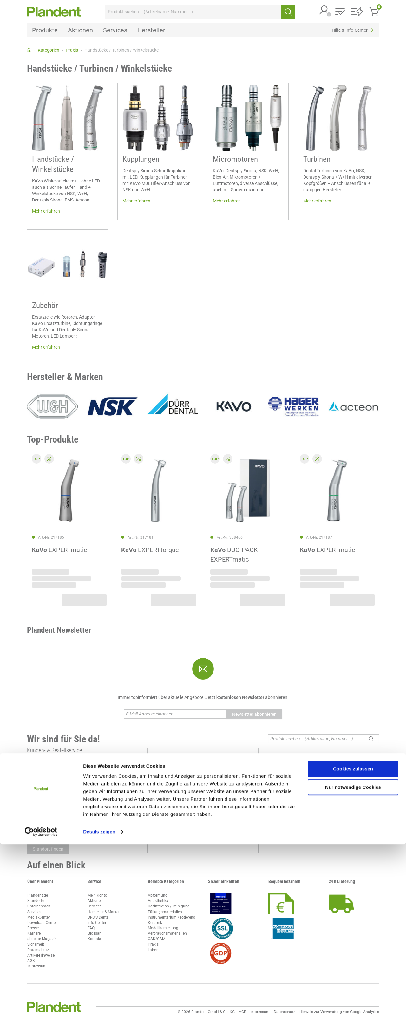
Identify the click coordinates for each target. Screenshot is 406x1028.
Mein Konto (97, 895)
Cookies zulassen (353, 952)
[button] (324, 10)
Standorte (35, 901)
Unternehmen (38, 906)
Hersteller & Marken (104, 912)
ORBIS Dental (99, 917)
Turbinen (317, 159)
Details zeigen (99, 1015)
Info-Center (97, 922)
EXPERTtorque (150, 550)
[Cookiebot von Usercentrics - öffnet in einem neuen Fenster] (41, 1015)
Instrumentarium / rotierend (171, 917)
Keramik (155, 922)
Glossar (94, 933)
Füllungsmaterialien (165, 912)
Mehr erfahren (46, 211)
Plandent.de (37, 895)
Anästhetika (158, 901)
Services (34, 912)
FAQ (91, 928)
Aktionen (95, 901)
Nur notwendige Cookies (353, 971)
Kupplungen (140, 159)
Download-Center (42, 922)
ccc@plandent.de (48, 770)
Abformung (157, 895)
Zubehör (45, 305)
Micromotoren (235, 159)
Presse (33, 928)
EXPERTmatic (59, 550)
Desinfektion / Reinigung (169, 906)
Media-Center (38, 917)
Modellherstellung (163, 928)
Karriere (34, 933)
